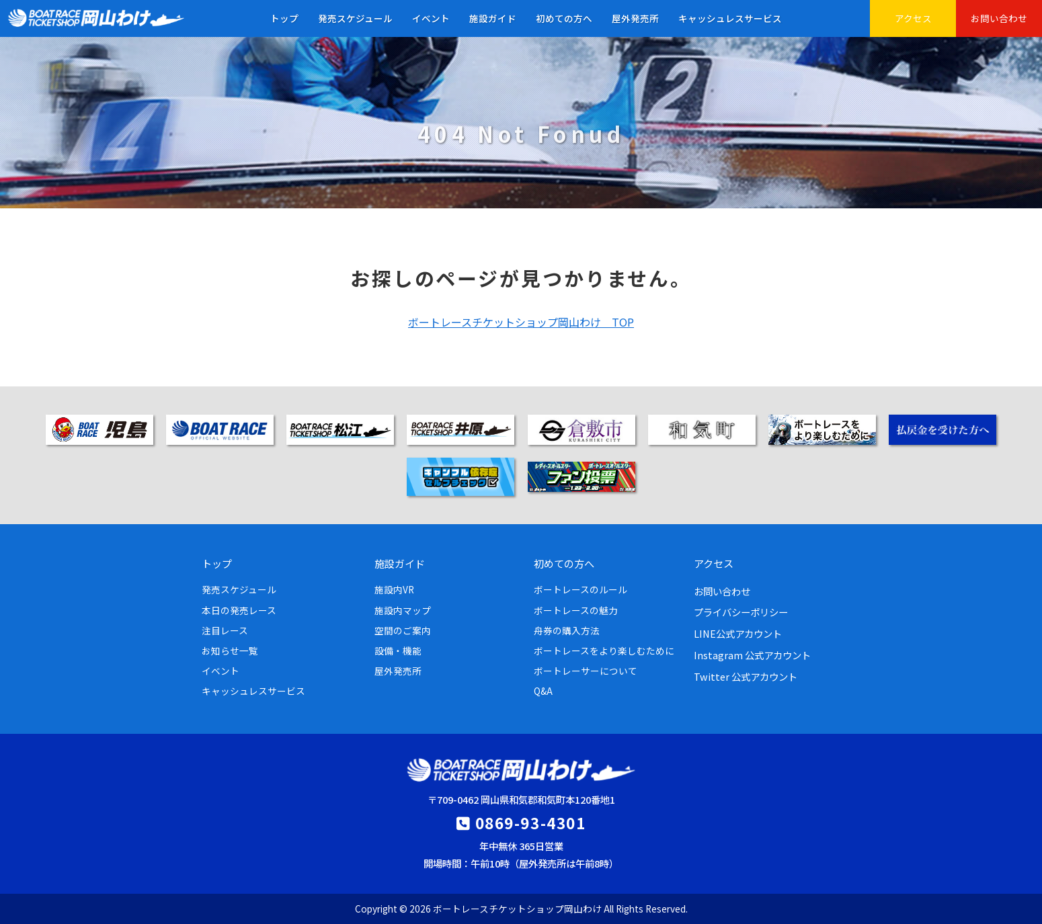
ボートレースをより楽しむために (604, 650)
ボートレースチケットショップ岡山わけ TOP (521, 322)
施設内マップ (402, 610)
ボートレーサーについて (585, 670)
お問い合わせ (999, 18)
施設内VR (394, 589)
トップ (284, 18)
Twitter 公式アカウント (745, 676)
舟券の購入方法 (567, 630)
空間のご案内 (402, 630)
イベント (431, 18)
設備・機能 (398, 650)
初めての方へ (564, 18)
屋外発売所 (635, 18)
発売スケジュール (355, 18)
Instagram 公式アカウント (752, 655)
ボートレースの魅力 (576, 610)
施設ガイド (492, 18)
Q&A (543, 691)
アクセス (913, 18)
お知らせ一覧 (230, 650)
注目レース (225, 630)
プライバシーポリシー (741, 612)
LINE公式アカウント (738, 633)
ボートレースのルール (580, 589)
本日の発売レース (239, 610)
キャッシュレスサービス (730, 18)
